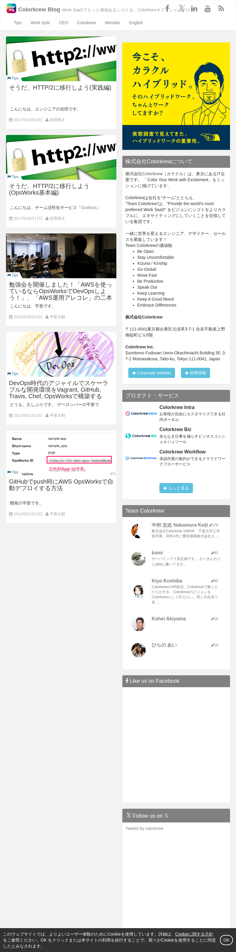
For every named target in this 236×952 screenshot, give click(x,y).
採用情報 (195, 372)
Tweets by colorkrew (144, 828)
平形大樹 (57, 317)
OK (226, 940)
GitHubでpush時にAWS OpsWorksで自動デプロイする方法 (61, 484)
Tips (18, 22)
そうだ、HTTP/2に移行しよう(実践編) (60, 87)
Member (112, 22)
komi (157, 552)
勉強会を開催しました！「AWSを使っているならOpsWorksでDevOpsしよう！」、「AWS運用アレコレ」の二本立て (60, 294)
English (136, 22)
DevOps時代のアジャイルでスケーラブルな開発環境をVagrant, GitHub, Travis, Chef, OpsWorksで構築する (58, 389)
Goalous (89, 207)
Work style (40, 22)
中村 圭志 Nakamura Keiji (180, 524)
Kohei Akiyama (169, 618)
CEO (63, 22)
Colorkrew (86, 22)
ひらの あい (164, 645)
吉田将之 (57, 120)
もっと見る (176, 488)
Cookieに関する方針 (194, 934)
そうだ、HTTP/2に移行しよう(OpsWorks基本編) (49, 189)
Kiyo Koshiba (167, 580)
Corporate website (151, 372)
